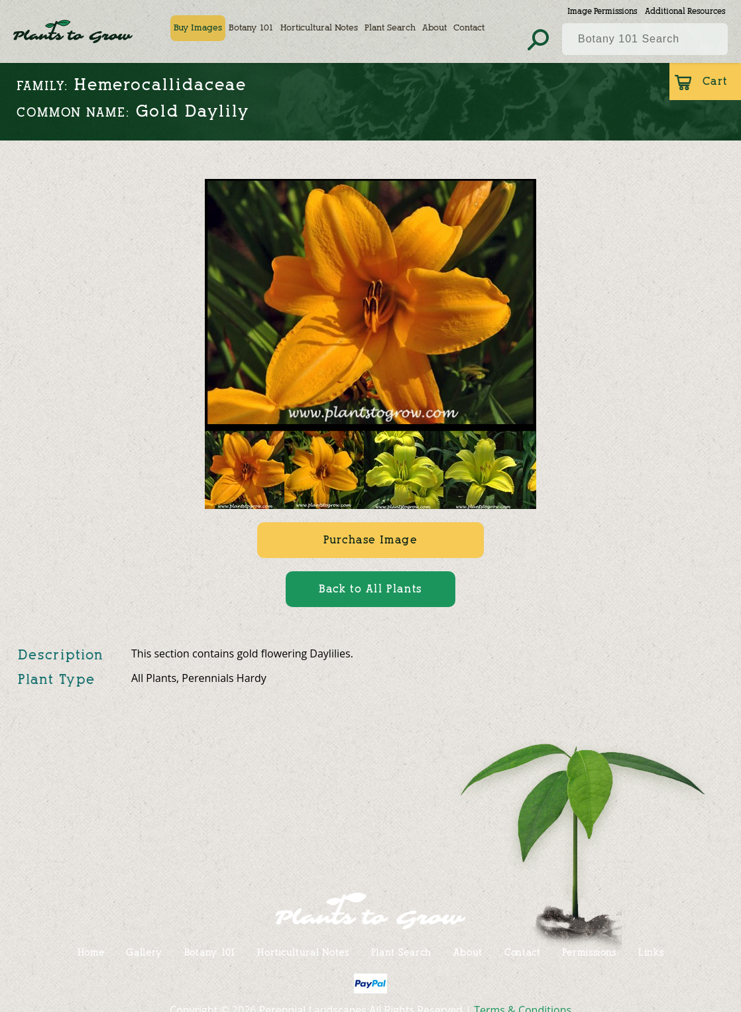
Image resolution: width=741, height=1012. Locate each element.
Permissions (589, 952)
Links (651, 952)
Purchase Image (370, 539)
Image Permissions (602, 11)
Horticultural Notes (319, 27)
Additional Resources (685, 11)
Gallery (144, 952)
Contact (468, 27)
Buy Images (198, 27)
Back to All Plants (370, 588)
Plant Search (390, 27)
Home (91, 952)
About (434, 27)
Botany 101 (251, 27)
